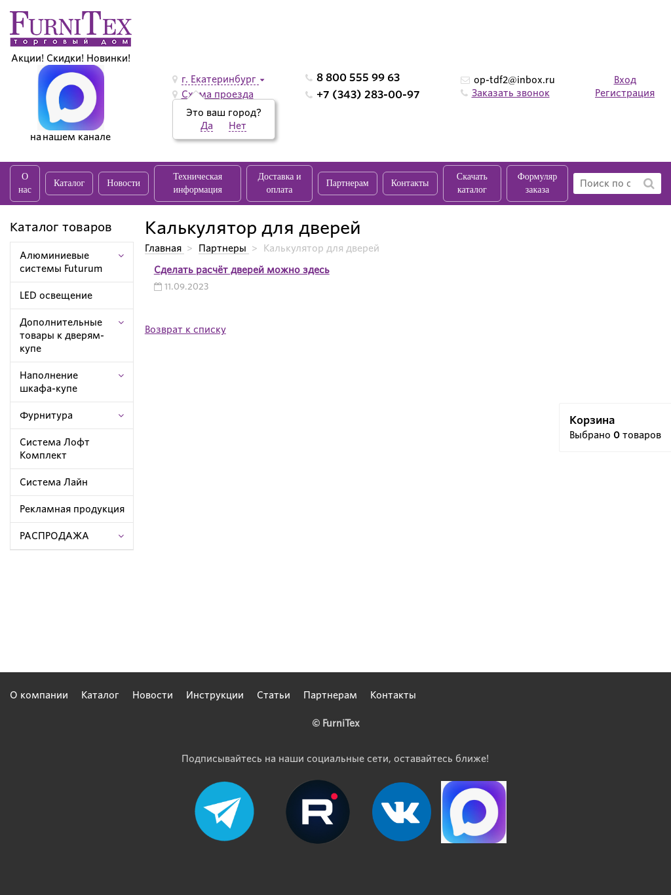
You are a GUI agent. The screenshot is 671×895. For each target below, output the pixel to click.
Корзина (592, 420)
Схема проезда (218, 94)
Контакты (410, 183)
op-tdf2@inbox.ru (514, 80)
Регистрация (625, 93)
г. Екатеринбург (220, 79)
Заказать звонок (511, 93)
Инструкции (215, 695)
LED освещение (56, 295)
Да (207, 126)
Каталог (69, 183)
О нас (24, 183)
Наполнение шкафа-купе (49, 382)
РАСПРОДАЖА (54, 536)
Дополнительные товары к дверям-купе (62, 335)
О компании (39, 695)
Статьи (273, 695)
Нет (237, 126)
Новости (123, 183)
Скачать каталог (472, 183)
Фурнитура (46, 415)
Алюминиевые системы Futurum (61, 262)
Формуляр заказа (538, 183)
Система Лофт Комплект (55, 449)
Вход (625, 80)
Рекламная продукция (72, 509)
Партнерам (347, 183)
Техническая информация (197, 183)
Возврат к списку (185, 329)
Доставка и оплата (279, 183)
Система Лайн (54, 482)
